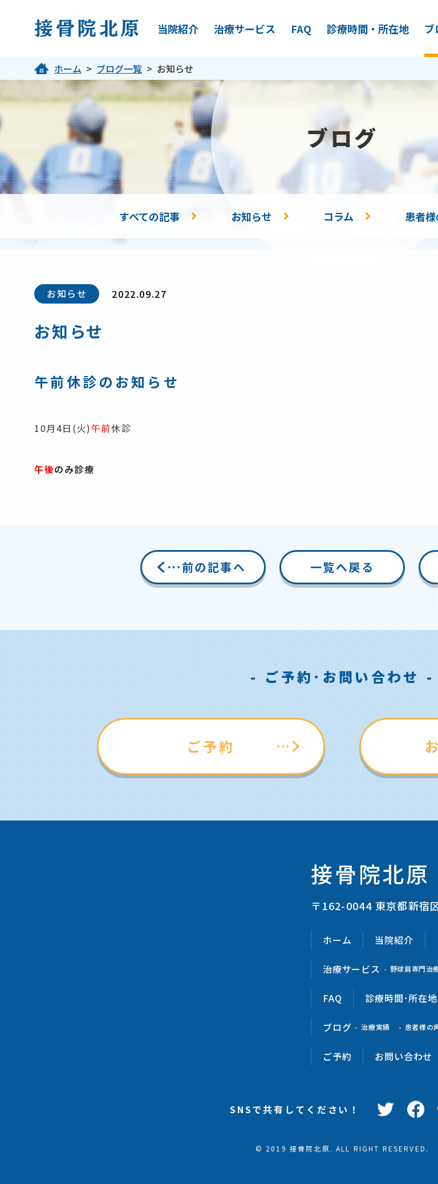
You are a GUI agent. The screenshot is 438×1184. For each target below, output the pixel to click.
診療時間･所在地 (401, 998)
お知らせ (251, 216)
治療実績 (375, 1027)
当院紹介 (177, 28)
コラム (338, 216)
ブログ (337, 1027)
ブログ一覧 (119, 68)
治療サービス (244, 28)
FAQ (301, 28)
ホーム (68, 68)
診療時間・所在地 (368, 28)
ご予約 (211, 746)
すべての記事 (149, 216)
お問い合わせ (403, 1056)
